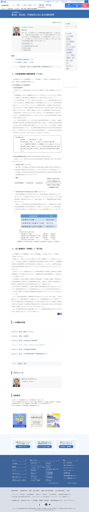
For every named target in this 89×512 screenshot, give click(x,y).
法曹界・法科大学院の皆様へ (47, 490)
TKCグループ (3, 8)
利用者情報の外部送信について (64, 494)
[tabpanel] (19, 420)
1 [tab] (32, 429)
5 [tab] (38, 429)
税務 (25, 363)
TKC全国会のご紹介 (15, 500)
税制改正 (20, 363)
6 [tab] (39, 429)
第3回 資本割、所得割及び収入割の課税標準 (29, 8)
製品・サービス (33, 460)
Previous (10, 420)
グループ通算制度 (70, 41)
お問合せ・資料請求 (85, 5)
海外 (71, 60)
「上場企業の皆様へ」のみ (65, 1)
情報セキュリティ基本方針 (41, 494)
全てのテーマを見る (72, 483)
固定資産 (68, 57)
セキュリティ (69, 66)
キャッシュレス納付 (70, 47)
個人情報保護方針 (30, 494)
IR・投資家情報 (34, 500)
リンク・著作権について (64, 496)
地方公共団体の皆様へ (60, 490)
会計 (67, 60)
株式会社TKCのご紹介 (25, 500)
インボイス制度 (69, 36)
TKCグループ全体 (55, 1)
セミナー (35, 5)
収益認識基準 (69, 52)
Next (63, 420)
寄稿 (67, 68)
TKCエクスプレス (16, 473)
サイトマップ (54, 496)
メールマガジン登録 (77, 5)
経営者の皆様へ (14, 490)
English (68, 490)
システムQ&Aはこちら (53, 483)
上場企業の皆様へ (5, 5)
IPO (67, 63)
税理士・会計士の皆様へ (34, 490)
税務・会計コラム (16, 476)
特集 (64, 460)
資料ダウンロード (69, 5)
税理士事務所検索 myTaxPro (57, 500)
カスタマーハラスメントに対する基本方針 (41, 496)
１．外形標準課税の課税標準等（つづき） (23, 59)
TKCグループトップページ (69, 500)
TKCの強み (24, 5)
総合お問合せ (46, 500)
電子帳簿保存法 (69, 49)
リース (67, 55)
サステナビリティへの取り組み (18, 494)
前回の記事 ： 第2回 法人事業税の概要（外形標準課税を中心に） (36, 66)
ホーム (13, 5)
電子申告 (68, 44)
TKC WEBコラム (17, 8)
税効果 (72, 55)
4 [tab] (36, 429)
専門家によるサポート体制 (48, 5)
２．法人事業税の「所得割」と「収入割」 (23, 62)
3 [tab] (35, 429)
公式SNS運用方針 (52, 494)
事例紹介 (14, 466)
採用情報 (41, 500)
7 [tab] (41, 429)
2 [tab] (34, 429)
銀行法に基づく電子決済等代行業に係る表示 (21, 496)
